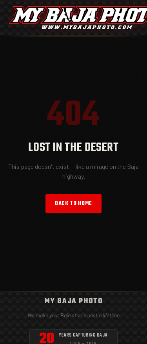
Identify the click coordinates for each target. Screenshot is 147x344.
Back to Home (73, 203)
